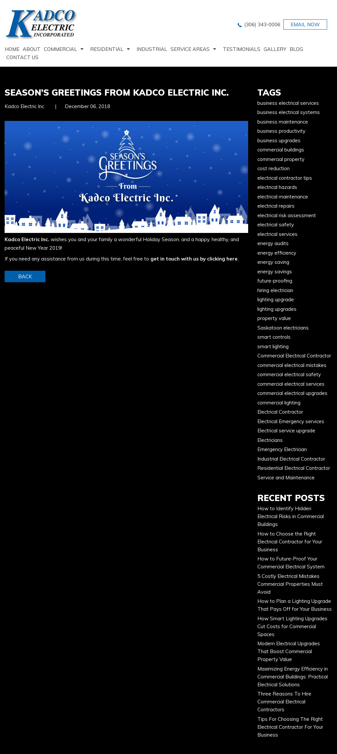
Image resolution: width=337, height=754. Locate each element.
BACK (25, 276)
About (31, 49)
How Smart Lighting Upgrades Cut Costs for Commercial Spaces (292, 626)
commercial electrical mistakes (291, 365)
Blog (296, 49)
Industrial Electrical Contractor (291, 459)
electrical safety (275, 224)
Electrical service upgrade (286, 430)
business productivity (281, 131)
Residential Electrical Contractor (293, 468)
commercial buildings (280, 150)
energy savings (274, 271)
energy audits (273, 243)
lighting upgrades (277, 309)
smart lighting (273, 346)
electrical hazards (277, 187)
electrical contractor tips (284, 178)
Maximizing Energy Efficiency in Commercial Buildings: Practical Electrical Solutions (292, 677)
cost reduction (273, 168)
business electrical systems (288, 112)
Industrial (152, 49)
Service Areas (190, 49)
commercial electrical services (290, 384)
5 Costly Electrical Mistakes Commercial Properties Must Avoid (290, 584)
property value (274, 318)
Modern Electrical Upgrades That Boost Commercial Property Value (288, 651)
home (12, 49)
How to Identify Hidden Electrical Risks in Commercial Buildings (290, 516)
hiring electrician (275, 290)
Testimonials (241, 49)
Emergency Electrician (282, 449)
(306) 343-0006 (262, 24)
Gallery (275, 49)
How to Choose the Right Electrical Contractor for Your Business (289, 542)
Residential (106, 49)
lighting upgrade (275, 299)
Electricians (270, 440)
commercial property (280, 159)
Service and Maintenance (286, 477)
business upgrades (278, 140)
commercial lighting (278, 403)
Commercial (60, 49)
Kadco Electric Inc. (27, 239)
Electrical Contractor (280, 412)
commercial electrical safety (289, 374)
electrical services (277, 234)
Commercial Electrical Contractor (294, 356)
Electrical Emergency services (290, 421)
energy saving (273, 262)
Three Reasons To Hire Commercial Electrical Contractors (284, 702)
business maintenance (282, 122)
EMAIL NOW (305, 24)
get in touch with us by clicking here (194, 259)
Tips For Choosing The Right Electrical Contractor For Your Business (290, 727)
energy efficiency (276, 253)
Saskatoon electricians (283, 328)
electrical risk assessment (286, 215)
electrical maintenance (282, 197)
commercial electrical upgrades (292, 393)
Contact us (22, 57)
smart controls (274, 337)
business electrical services (288, 103)
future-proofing (274, 281)
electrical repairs (276, 206)
